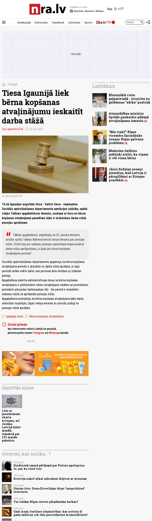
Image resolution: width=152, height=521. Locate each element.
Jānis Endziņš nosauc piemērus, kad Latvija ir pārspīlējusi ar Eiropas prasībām (128, 174)
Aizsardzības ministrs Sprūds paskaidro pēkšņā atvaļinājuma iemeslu (129, 117)
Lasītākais (103, 86)
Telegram (38, 332)
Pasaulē (13, 84)
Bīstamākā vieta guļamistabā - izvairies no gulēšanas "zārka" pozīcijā (129, 98)
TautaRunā (58, 22)
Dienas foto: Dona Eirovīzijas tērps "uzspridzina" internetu (49, 490)
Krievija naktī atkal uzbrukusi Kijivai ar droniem (50, 478)
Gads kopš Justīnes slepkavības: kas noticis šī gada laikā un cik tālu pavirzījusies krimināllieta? (50, 513)
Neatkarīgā (24, 22)
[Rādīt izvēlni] (4, 22)
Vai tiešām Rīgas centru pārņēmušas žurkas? (45, 502)
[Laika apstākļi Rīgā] (115, 9)
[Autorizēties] (148, 22)
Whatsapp (54, 332)
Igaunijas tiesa (12, 316)
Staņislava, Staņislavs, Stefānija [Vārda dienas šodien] (87, 11)
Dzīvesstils (41, 22)
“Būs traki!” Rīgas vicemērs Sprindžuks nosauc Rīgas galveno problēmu (126, 137)
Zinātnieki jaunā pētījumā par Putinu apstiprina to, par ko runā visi (48, 467)
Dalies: (31, 341)
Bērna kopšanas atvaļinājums (44, 316)
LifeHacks (74, 22)
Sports (88, 22)
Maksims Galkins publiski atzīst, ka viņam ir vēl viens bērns (128, 154)
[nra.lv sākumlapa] (47, 9)
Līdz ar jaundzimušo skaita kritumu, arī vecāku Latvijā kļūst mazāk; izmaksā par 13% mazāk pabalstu (11, 425)
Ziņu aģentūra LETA (12, 129)
